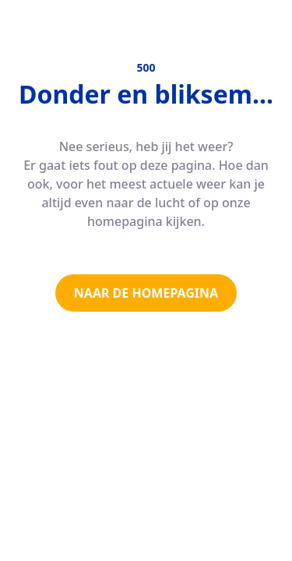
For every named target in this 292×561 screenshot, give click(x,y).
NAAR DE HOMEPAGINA (146, 293)
